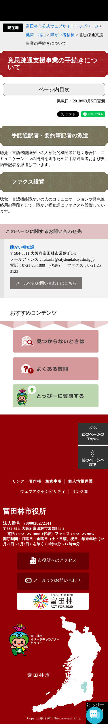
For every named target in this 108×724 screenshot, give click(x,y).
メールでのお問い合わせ (57, 580)
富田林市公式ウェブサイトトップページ (62, 26)
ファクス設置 (28, 182)
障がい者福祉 (62, 35)
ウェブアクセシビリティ (42, 491)
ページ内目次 (54, 89)
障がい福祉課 (22, 247)
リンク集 (80, 491)
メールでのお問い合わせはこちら (46, 283)
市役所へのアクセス (57, 560)
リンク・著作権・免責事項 (37, 481)
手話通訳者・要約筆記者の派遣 (50, 136)
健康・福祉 (36, 35)
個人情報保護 (80, 481)
